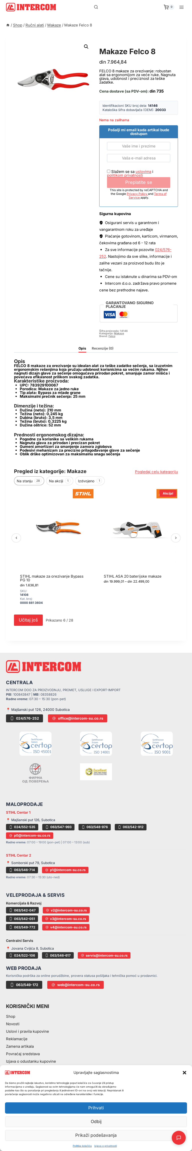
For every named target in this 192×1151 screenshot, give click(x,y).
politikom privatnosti (125, 175)
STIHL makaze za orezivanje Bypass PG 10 (52, 578)
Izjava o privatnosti (105, 1145)
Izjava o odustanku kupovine (31, 1061)
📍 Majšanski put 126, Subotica (30, 820)
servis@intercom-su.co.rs (104, 955)
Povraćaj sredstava (23, 1053)
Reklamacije (17, 1038)
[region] (96, 550)
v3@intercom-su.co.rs (65, 919)
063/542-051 (22, 919)
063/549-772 (22, 927)
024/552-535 (22, 827)
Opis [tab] (82, 348)
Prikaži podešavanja (96, 1135)
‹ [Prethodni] (16, 537)
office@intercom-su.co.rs (77, 718)
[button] (184, 1072)
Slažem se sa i (130, 173)
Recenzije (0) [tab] (103, 348)
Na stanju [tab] (29, 481)
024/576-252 (24, 718)
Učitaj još (28, 620)
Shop (10, 1016)
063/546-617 (58, 955)
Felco (111, 336)
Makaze (108, 45)
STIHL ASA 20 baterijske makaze (133, 576)
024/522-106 (22, 955)
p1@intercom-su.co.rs (65, 870)
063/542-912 (131, 827)
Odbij (96, 1121)
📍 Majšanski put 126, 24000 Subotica (38, 709)
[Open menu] (181, 7)
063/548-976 (95, 827)
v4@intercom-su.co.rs (65, 927)
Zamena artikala (20, 1046)
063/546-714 (22, 870)
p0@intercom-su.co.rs (29, 835)
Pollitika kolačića (82, 1145)
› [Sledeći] (176, 537)
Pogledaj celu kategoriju (156, 472)
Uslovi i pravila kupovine (27, 1031)
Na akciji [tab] (59, 481)
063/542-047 (22, 910)
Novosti (13, 1024)
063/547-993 (58, 827)
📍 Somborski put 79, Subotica (30, 863)
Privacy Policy (137, 194)
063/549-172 (24, 985)
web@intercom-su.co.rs (75, 985)
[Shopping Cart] (169, 7)
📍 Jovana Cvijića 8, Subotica (30, 948)
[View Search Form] (96, 7)
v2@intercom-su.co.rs (66, 910)
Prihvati (96, 1108)
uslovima (143, 171)
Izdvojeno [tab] (90, 481)
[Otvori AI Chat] (179, 1138)
